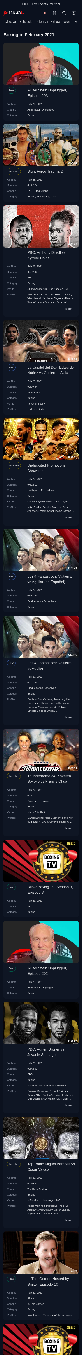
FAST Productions (37, 190)
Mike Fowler (34, 507)
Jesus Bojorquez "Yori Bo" (51, 302)
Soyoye (53, 821)
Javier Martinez (36, 1205)
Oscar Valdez (61, 1209)
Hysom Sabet (46, 510)
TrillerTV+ (42, 21)
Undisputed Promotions (40, 490)
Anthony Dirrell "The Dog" (58, 294)
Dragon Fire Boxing (38, 801)
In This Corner (35, 1303)
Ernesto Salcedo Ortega (41, 710)
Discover (11, 21)
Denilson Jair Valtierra (39, 699)
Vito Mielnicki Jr (36, 298)
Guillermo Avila (35, 409)
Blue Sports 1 (35, 392)
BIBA (30, 906)
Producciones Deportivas (41, 601)
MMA (53, 196)
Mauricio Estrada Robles (52, 706)
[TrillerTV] (13, 12)
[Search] (64, 13)
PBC (30, 277)
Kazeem (64, 821)
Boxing (31, 115)
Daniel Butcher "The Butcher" (44, 817)
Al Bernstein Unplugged (40, 109)
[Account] (74, 13)
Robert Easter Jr (63, 1095)
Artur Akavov (45, 1209)
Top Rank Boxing (37, 1189)
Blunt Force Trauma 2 (45, 171)
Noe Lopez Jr (34, 294)
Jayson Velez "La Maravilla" (43, 1213)
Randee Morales (51, 507)
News (66, 21)
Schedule (26, 21)
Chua (45, 821)
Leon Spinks (65, 1315)
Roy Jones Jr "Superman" (42, 1315)
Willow (55, 21)
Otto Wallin (33, 1098)
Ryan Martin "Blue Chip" (55, 1098)
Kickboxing (43, 196)
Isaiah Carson (63, 510)
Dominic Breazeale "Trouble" (43, 1091)
